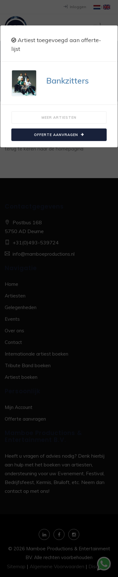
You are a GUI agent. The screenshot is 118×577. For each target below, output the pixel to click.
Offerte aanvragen (59, 135)
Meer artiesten (59, 117)
